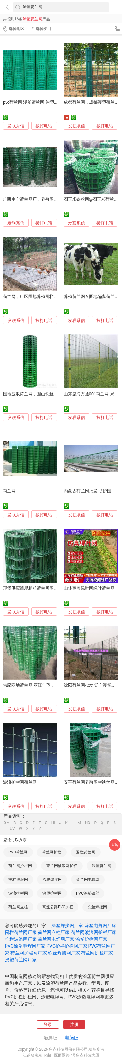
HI (53, 823)
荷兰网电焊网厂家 (56, 939)
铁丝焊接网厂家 (64, 952)
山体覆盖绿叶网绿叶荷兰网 (89, 588)
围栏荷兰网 (85, 852)
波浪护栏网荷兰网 (20, 782)
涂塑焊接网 (52, 879)
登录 (48, 1024)
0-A (6, 823)
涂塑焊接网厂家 (67, 925)
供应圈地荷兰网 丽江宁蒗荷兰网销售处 (39, 685)
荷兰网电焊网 (88, 879)
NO (87, 823)
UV (12, 829)
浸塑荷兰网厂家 (21, 959)
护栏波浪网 (18, 879)
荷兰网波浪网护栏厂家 (93, 932)
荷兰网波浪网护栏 (61, 866)
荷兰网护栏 (51, 852)
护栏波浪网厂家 (21, 939)
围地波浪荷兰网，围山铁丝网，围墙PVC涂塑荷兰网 (51, 393)
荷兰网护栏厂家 (97, 952)
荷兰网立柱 (18, 907)
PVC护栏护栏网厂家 (67, 946)
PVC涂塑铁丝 (87, 893)
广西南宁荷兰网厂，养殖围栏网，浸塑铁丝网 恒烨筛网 (54, 199)
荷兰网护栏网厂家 (28, 952)
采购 (114, 845)
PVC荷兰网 (18, 852)
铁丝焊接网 (97, 907)
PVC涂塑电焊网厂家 (25, 946)
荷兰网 (9, 490)
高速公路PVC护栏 (57, 907)
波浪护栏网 (18, 893)
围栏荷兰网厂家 (21, 932)
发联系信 (15, 126)
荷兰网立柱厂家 (54, 932)
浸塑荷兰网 (101, 866)
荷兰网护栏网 (20, 866)
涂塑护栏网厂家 (91, 939)
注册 (74, 1024)
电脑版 (71, 1037)
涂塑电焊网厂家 (100, 925)
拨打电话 (43, 126)
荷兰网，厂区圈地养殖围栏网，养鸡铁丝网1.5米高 (50, 296)
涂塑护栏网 (52, 893)
